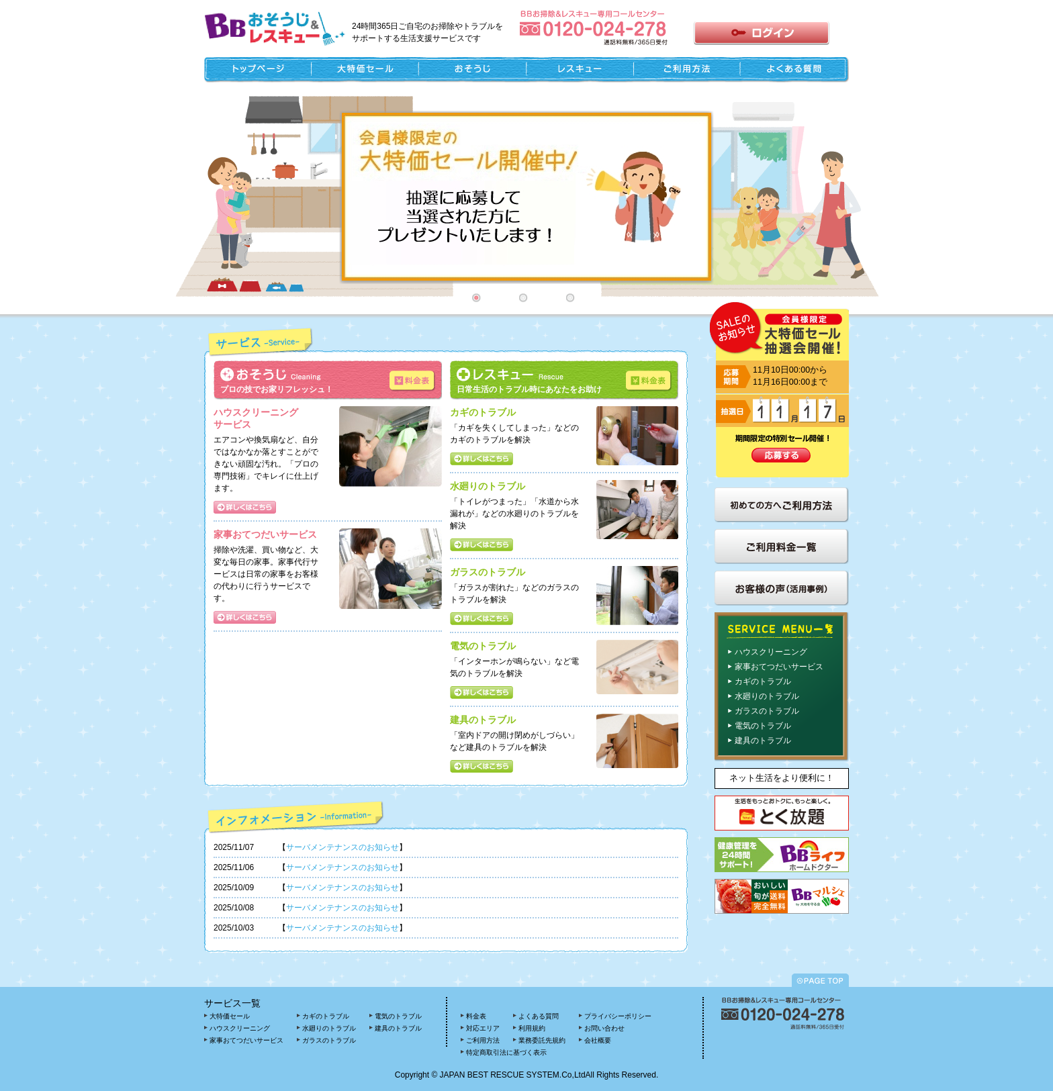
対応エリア (483, 1028)
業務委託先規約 (541, 1040)
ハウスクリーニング (771, 652)
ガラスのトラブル (767, 711)
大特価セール (230, 1016)
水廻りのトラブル (767, 696)
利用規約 (531, 1028)
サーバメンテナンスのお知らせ (342, 847)
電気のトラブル (763, 725)
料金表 (476, 1016)
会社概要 (597, 1040)
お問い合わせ (604, 1028)
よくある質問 (538, 1016)
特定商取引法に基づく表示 (506, 1052)
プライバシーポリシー (617, 1016)
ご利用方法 (483, 1040)
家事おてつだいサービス (779, 666)
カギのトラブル (763, 681)
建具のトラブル (763, 740)
